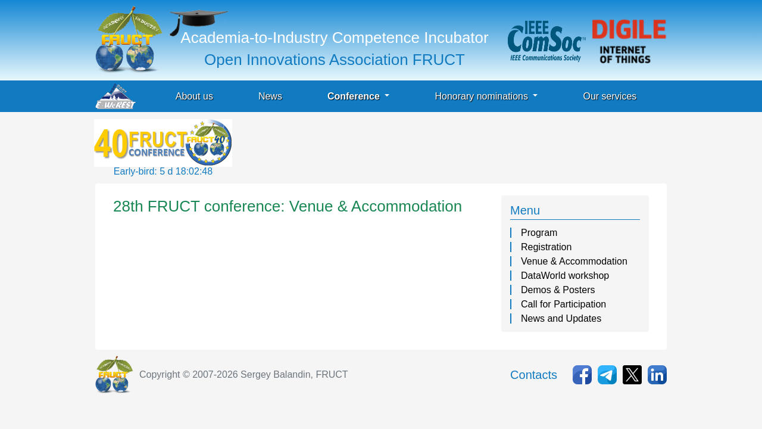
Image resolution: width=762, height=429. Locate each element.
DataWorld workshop (565, 276)
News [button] (270, 96)
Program (539, 233)
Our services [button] (609, 96)
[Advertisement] (451, 146)
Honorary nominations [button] (482, 96)
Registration (546, 247)
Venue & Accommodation (574, 261)
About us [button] (194, 96)
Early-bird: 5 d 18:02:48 (163, 171)
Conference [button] (354, 96)
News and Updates (561, 318)
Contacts (533, 374)
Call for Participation (563, 304)
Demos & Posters (558, 290)
